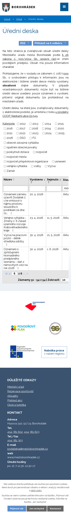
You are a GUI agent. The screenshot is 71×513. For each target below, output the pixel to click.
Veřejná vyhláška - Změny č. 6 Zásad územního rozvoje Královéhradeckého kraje (16, 224)
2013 (35, 123)
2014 (48, 123)
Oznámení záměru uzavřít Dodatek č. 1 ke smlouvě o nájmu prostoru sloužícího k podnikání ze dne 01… (15, 204)
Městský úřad (15, 386)
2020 (61, 128)
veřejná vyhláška (17, 166)
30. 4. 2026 (36, 235)
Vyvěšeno (37, 179)
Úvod (7, 19)
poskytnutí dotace (18, 152)
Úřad (19, 19)
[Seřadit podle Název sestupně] (14, 180)
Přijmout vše (16, 508)
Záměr (11, 170)
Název (8, 179)
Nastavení (55, 508)
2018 (35, 128)
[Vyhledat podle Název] (15, 188)
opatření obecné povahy (22, 147)
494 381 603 (31, 432)
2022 (22, 133)
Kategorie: (8, 123)
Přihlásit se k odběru (51, 43)
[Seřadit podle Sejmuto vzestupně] (49, 181)
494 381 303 (15, 440)
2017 (22, 128)
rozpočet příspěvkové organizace (27, 161)
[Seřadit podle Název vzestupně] (14, 178)
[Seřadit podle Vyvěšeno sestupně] (31, 183)
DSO (23, 138)
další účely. (36, 490)
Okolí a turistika (16, 405)
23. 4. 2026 (36, 217)
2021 (9, 133)
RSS (25, 43)
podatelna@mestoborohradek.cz (27, 448)
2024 (48, 133)
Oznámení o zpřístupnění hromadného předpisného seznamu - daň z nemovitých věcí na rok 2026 (16, 259)
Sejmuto (54, 179)
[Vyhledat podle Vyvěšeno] (37, 188)
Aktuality (12, 396)
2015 (61, 123)
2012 (23, 123)
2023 (35, 133)
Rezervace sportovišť (20, 391)
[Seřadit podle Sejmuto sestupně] (49, 183)
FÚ (34, 138)
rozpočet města (16, 156)
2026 (10, 138)
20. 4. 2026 (36, 194)
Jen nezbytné (36, 508)
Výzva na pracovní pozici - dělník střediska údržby (15, 240)
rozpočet (41, 152)
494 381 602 (15, 432)
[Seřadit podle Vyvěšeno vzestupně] (31, 181)
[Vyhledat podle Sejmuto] (54, 188)
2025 (61, 133)
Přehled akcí (14, 400)
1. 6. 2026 (53, 249)
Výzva (52, 166)
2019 (48, 128)
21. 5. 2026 (53, 235)
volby (37, 166)
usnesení (60, 161)
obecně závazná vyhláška (23, 142)
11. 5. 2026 (53, 217)
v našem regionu (54, 352)
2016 (10, 128)
